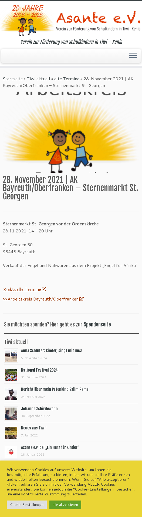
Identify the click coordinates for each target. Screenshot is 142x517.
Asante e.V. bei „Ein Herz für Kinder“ (50, 447)
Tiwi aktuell (38, 78)
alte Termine (66, 78)
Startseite (13, 78)
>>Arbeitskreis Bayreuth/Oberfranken (43, 299)
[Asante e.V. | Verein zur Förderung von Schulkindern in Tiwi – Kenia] (71, 20)
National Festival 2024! (40, 370)
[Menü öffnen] (133, 56)
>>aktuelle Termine (24, 289)
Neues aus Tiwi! (33, 428)
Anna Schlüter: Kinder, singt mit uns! (51, 350)
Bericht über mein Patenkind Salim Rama (55, 389)
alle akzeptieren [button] (65, 504)
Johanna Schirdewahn (39, 408)
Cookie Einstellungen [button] (26, 504)
